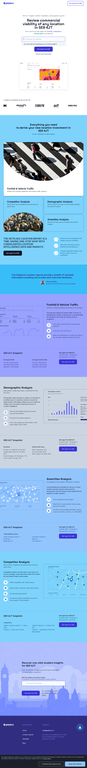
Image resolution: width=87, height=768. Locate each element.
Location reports (28, 735)
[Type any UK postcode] (43, 39)
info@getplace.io (48, 730)
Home (24, 730)
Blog (24, 743)
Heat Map (26, 739)
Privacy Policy (47, 758)
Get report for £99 (75, 3)
